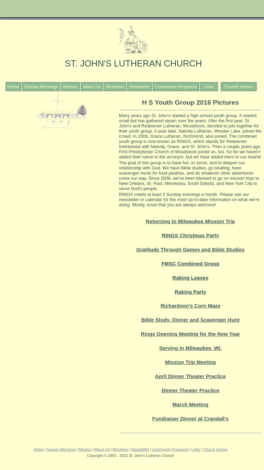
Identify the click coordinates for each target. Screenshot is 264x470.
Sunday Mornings (41, 86)
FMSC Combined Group (191, 264)
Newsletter (139, 86)
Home (13, 86)
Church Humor (238, 86)
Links (209, 86)
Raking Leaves (191, 278)
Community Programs (176, 86)
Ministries (115, 86)
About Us (92, 86)
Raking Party (190, 292)
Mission (70, 86)
